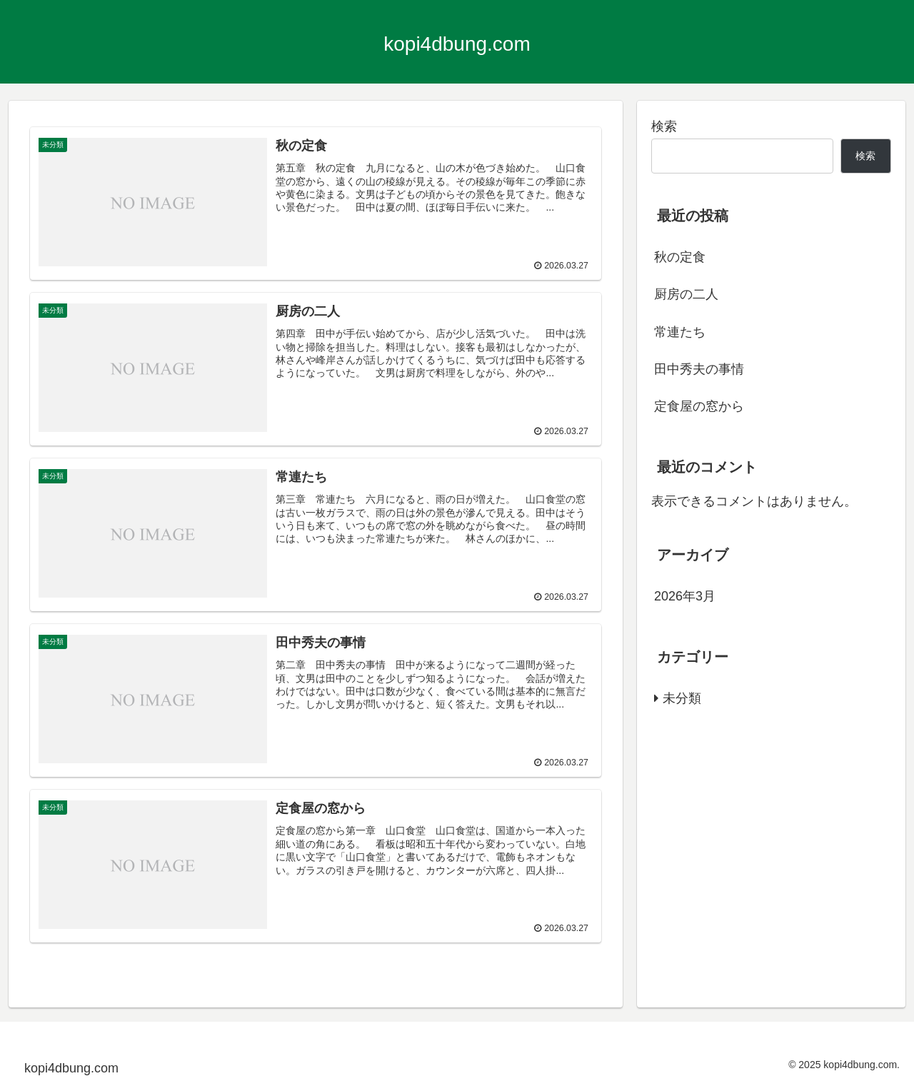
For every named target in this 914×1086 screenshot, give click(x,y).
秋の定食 (679, 257)
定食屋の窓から (699, 406)
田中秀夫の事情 (699, 369)
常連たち (679, 332)
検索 (664, 126)
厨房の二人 (686, 294)
